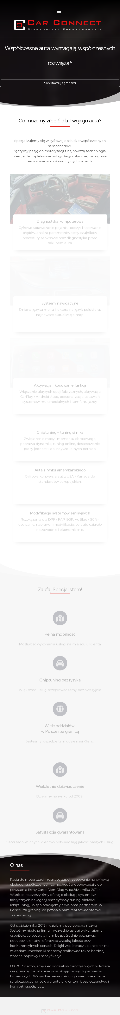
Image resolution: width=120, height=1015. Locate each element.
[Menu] (59, 11)
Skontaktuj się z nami (60, 83)
